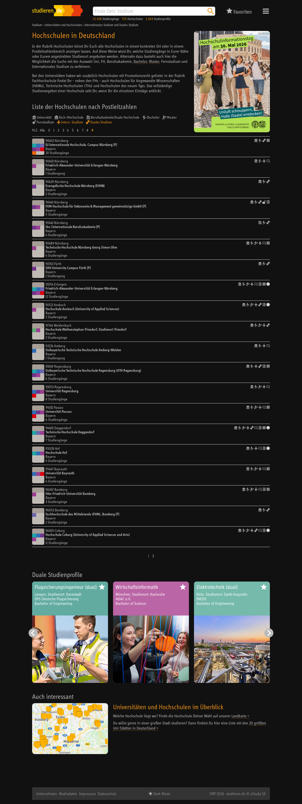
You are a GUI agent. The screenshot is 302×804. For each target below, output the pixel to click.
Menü (266, 11)
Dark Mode (161, 793)
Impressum (87, 793)
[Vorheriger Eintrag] (33, 633)
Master (154, 61)
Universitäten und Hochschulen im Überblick (168, 706)
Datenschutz (107, 793)
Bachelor (140, 61)
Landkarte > (240, 716)
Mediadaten (68, 793)
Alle (42, 130)
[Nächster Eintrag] (269, 633)
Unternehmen (46, 793)
